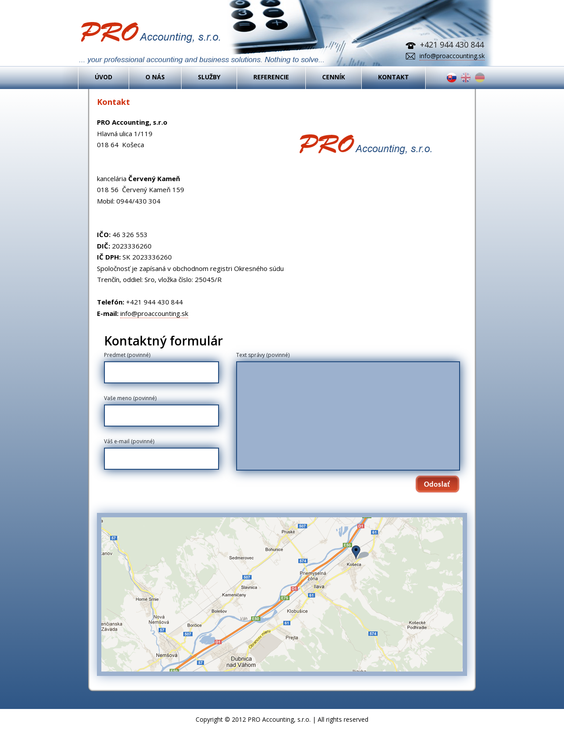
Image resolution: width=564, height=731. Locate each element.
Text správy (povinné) (262, 355)
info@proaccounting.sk (452, 56)
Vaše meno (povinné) (130, 398)
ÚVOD (103, 78)
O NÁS (155, 78)
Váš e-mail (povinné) (129, 441)
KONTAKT (393, 78)
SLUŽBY (209, 78)
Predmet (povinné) (127, 355)
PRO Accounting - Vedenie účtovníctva (201, 43)
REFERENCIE (271, 78)
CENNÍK (333, 78)
